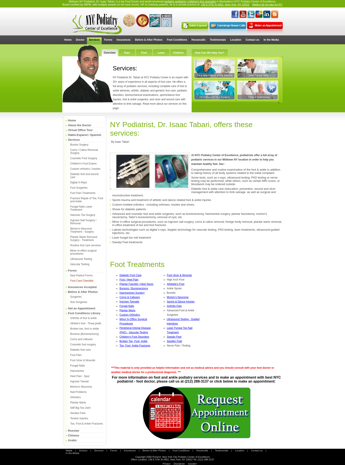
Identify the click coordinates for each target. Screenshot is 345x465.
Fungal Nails (77, 365)
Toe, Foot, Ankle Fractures (134, 345)
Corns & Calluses (129, 297)
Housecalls (202, 450)
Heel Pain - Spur (80, 376)
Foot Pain (75, 355)
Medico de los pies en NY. (267, 4)
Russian (73, 430)
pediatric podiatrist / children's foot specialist (190, 1)
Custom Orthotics (129, 314)
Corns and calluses (81, 339)
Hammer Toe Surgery (82, 215)
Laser (161, 52)
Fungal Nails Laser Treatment (81, 208)
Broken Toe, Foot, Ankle (133, 341)
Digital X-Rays (78, 182)
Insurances (130, 450)
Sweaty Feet (174, 336)
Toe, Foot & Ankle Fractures (86, 423)
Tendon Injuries (79, 418)
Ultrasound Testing (81, 259)
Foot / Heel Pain (128, 279)
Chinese (73, 435)
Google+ (192, 463)
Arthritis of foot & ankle (83, 318)
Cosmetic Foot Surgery (83, 158)
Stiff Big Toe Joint (80, 407)
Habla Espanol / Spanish (84, 135)
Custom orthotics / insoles (85, 168)
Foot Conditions (180, 450)
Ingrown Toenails (129, 301)
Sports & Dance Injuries (181, 301)
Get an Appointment (81, 308)
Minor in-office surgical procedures (83, 252)
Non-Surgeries (78, 302)
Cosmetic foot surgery (83, 344)
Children (178, 52)
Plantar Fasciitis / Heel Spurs (136, 284)
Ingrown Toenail (79, 381)
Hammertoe (77, 370)
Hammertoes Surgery (132, 292)
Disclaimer (179, 463)
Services (74, 139)
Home (72, 120)
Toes (127, 52)
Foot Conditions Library (84, 313)
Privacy (167, 463)
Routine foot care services (85, 245)
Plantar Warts (78, 402)
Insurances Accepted (82, 287)
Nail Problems (78, 392)
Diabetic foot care (80, 349)
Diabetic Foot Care (130, 275)
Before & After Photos (83, 292)
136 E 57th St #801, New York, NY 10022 (225, 4)
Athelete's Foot (175, 284)
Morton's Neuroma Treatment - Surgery (82, 230)
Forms (72, 270)
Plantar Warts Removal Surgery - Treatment (83, 238)
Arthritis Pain (174, 306)
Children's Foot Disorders (134, 336)
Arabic (72, 440)
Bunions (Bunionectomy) (84, 334)
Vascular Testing (79, 264)
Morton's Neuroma (81, 386)
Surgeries (75, 296)
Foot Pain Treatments (82, 193)
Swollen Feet (77, 413)
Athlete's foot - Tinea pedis (85, 323)
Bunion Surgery (79, 144)
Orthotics (75, 397)
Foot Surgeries (79, 187)
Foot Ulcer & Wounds (82, 360)
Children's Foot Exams (83, 163)
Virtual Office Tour (80, 130)
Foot (144, 52)
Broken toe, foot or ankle (84, 328)
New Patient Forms (81, 275)
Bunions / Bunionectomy (133, 288)
